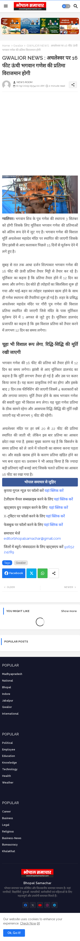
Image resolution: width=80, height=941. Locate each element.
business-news (11, 838)
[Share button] (54, 573)
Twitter (31, 573)
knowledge (9, 762)
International (10, 713)
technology (9, 769)
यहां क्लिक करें (54, 490)
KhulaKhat (8, 851)
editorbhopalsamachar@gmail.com (32, 538)
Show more (69, 611)
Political (7, 742)
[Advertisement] (40, 135)
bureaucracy (10, 844)
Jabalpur (7, 700)
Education (8, 756)
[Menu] (6, 6)
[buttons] (25, 905)
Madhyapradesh (12, 674)
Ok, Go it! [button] (14, 933)
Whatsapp (43, 573)
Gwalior (18, 45)
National (7, 680)
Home (6, 45)
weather (7, 782)
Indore (6, 694)
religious (8, 831)
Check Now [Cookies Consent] (28, 923)
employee (8, 749)
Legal (5, 824)
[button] (66, 6)
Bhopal (6, 687)
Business (7, 818)
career (6, 811)
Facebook (16, 573)
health (6, 775)
